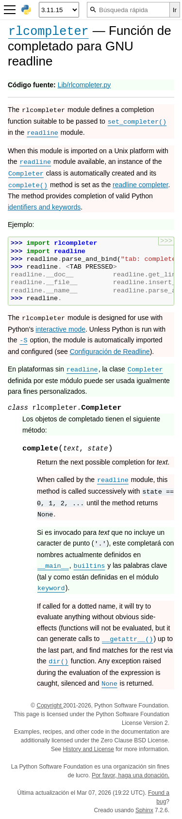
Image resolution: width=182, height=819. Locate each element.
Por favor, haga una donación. (130, 775)
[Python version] (59, 9)
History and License (88, 749)
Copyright (49, 705)
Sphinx (144, 810)
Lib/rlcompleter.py (84, 85)
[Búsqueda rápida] (128, 9)
